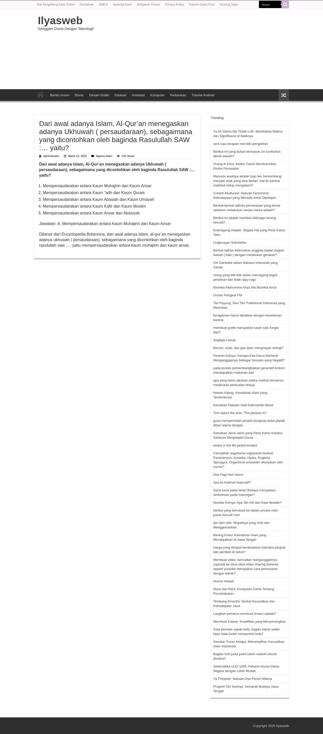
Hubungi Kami (122, 4)
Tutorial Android (203, 95)
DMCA (103, 4)
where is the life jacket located (235, 445)
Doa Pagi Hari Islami (228, 474)
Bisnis (79, 95)
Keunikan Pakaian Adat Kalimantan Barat (243, 405)
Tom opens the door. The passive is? (240, 413)
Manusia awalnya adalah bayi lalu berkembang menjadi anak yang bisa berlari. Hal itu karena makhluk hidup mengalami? (247, 180)
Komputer (157, 95)
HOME (40, 94)
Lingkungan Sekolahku (230, 242)
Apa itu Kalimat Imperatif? (232, 482)
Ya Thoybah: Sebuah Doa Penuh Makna (242, 679)
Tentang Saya (228, 4)
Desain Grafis (99, 95)
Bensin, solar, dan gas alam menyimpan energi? (248, 348)
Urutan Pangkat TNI (227, 295)
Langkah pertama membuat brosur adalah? (244, 614)
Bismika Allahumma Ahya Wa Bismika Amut (245, 287)
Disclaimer (87, 4)
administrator (51, 155)
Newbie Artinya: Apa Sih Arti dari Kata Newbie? (247, 502)
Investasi (138, 95)
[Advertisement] (193, 49)
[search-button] (285, 4)
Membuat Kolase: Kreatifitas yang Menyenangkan (249, 621)
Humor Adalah (223, 581)
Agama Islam (104, 155)
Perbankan (178, 95)
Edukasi (120, 95)
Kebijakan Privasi (148, 4)
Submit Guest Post (201, 4)
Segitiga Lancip (224, 340)
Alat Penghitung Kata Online (56, 4)
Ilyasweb (60, 20)
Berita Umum (59, 95)
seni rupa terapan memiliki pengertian (240, 144)
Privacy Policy (174, 4)
